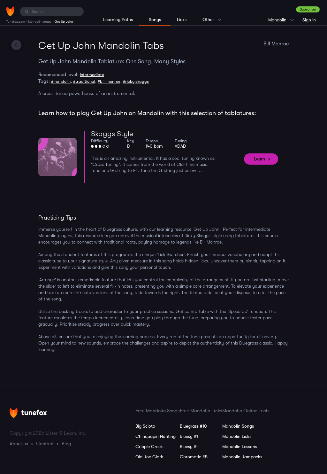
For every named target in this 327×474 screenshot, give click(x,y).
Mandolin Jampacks (242, 456)
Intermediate (92, 74)
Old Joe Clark (149, 456)
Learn (259, 158)
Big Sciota (145, 426)
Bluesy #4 (189, 446)
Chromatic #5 (194, 456)
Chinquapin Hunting (155, 436)
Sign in (309, 19)
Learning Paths (118, 19)
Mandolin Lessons (239, 446)
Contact (45, 444)
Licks (181, 19)
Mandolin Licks (236, 436)
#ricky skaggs (136, 81)
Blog (66, 444)
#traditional (84, 81)
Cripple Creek (149, 446)
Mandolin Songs (238, 426)
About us (19, 444)
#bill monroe (109, 81)
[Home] (10, 11)
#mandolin (61, 81)
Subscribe (308, 9)
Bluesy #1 (189, 436)
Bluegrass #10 (193, 426)
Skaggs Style (112, 133)
